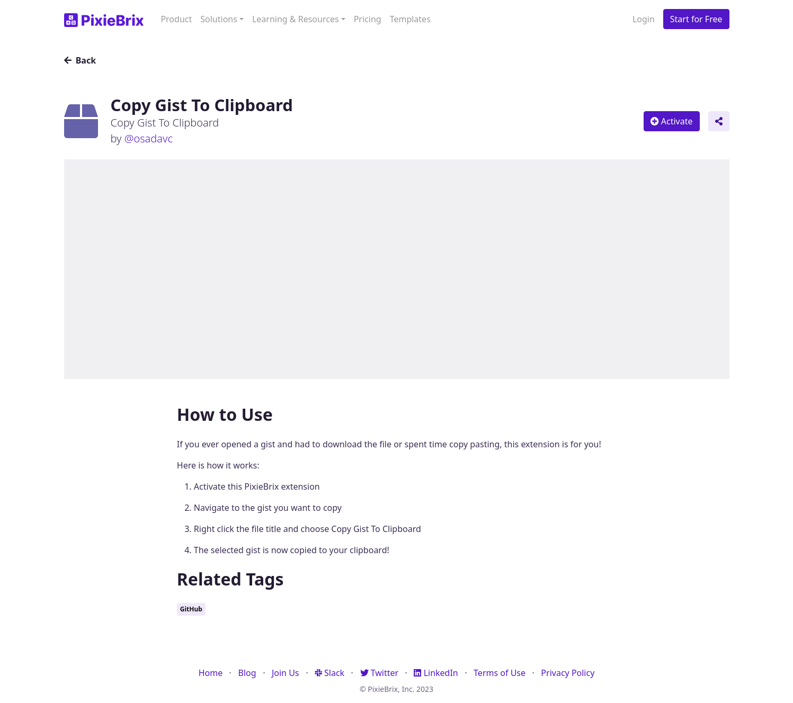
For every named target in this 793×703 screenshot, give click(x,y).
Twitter (379, 673)
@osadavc (148, 138)
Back (80, 60)
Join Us (285, 673)
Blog (247, 673)
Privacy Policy (567, 673)
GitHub (191, 609)
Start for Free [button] (696, 19)
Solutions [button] (218, 19)
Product (176, 19)
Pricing (367, 19)
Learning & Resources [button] (295, 19)
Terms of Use (499, 673)
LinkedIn (436, 673)
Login (643, 19)
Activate (672, 121)
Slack (329, 673)
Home (211, 673)
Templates (410, 19)
